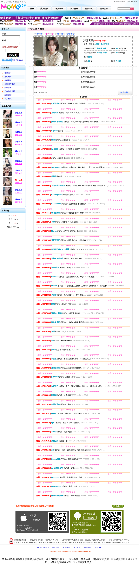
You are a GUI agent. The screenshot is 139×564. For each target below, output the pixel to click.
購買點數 (55, 547)
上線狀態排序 (10, 84)
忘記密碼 (19, 60)
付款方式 (98, 547)
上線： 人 (12, 215)
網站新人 (8, 80)
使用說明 (87, 547)
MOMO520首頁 (43, 547)
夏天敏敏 (18, 173)
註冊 (13, 60)
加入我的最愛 (132, 1)
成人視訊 (8, 99)
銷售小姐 (18, 135)
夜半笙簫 (18, 144)
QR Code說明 (117, 506)
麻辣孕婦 (18, 202)
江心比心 (18, 193)
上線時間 (8, 77)
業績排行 (8, 73)
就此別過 (18, 164)
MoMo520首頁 (119, 1)
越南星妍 (18, 116)
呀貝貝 (18, 154)
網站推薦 (8, 88)
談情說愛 (8, 95)
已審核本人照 (10, 91)
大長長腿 (18, 125)
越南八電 (18, 183)
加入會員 (76, 547)
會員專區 (66, 547)
